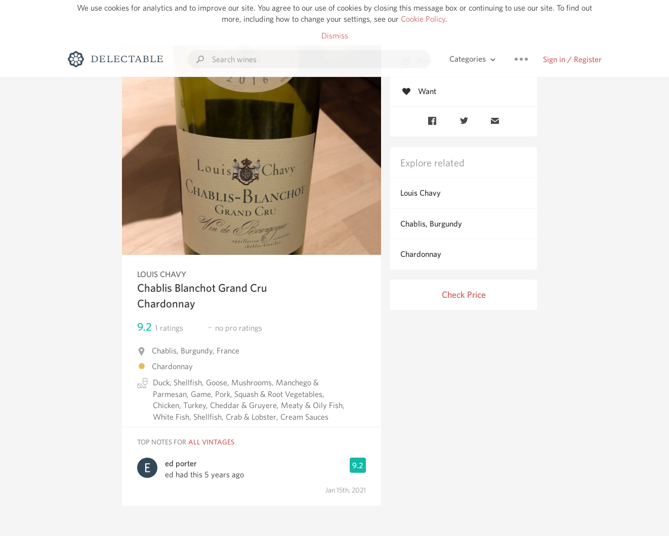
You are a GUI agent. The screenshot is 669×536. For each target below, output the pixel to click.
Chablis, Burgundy (431, 224)
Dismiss (334, 35)
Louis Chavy (420, 193)
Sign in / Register (572, 59)
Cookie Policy (423, 19)
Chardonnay (420, 254)
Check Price (464, 294)
